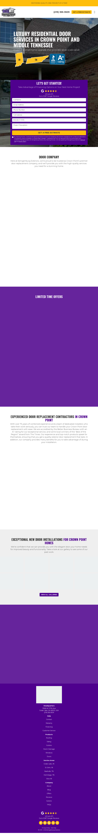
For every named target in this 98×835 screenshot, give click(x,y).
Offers (49, 793)
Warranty (49, 723)
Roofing (49, 738)
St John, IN (49, 767)
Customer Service (49, 731)
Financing (49, 727)
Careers (49, 801)
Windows (49, 753)
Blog (49, 790)
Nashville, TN (49, 771)
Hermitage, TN (49, 775)
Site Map (53, 828)
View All (49, 779)
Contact (49, 719)
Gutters (49, 745)
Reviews (49, 797)
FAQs (49, 805)
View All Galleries (49, 595)
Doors (49, 756)
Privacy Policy (22, 141)
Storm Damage (49, 749)
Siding (49, 742)
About (49, 786)
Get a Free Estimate (81, 12)
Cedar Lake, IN (49, 764)
